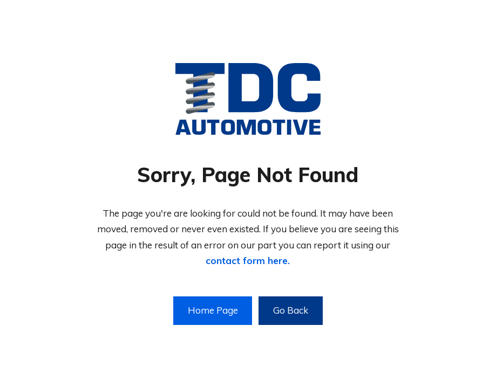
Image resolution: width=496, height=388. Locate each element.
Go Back (290, 310)
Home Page (213, 310)
